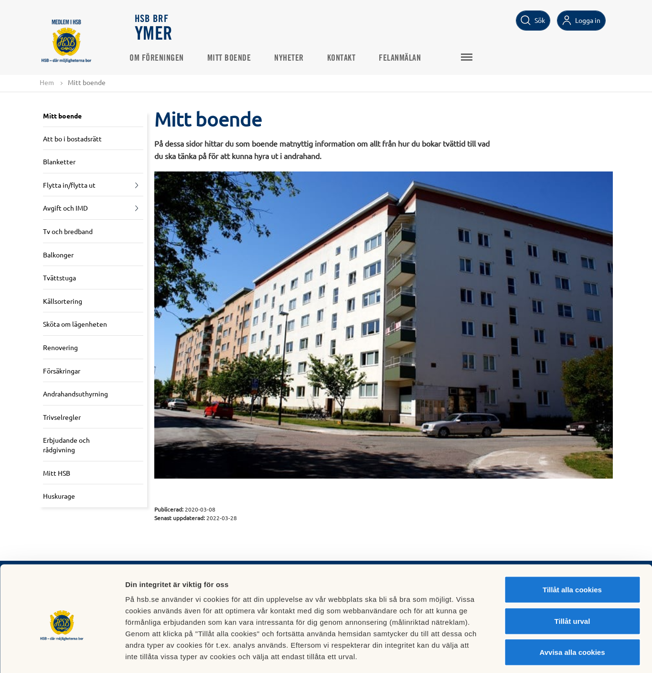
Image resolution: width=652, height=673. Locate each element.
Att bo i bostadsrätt (72, 138)
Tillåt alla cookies (572, 548)
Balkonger (58, 254)
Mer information (508, 654)
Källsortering (62, 301)
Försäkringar (61, 370)
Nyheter (295, 58)
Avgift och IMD (65, 208)
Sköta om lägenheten (75, 324)
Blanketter (59, 162)
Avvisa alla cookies (572, 610)
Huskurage (59, 496)
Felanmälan (406, 58)
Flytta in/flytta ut (69, 185)
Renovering (60, 347)
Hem (47, 82)
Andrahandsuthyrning (75, 394)
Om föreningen (162, 58)
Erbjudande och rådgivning (66, 445)
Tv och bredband (68, 231)
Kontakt (346, 58)
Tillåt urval (572, 579)
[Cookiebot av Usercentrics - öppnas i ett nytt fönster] (62, 654)
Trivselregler (62, 417)
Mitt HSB (56, 473)
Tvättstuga (59, 278)
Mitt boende (235, 58)
